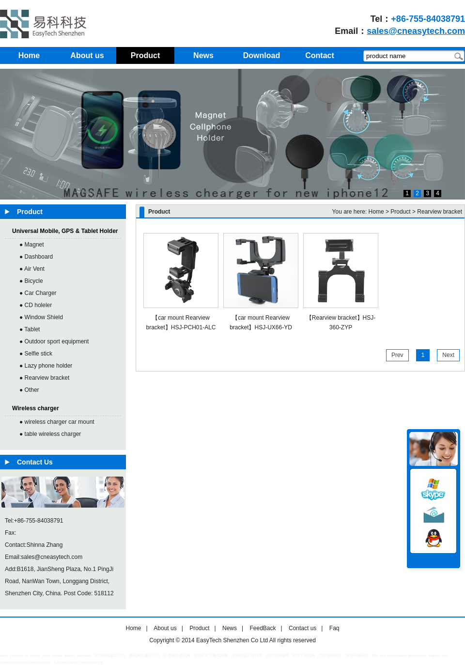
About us (165, 628)
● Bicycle (31, 281)
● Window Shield (41, 317)
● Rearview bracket (44, 377)
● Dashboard (36, 256)
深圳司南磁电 (277, 655)
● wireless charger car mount (56, 421)
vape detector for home (20, 655)
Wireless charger (35, 408)
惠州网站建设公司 (144, 655)
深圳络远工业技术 (247, 655)
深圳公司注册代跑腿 (210, 655)
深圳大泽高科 (303, 655)
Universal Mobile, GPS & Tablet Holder (65, 231)
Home (376, 211)
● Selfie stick (35, 353)
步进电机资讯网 (176, 655)
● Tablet (29, 329)
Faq (334, 628)
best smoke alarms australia (67, 655)
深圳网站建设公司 (109, 655)
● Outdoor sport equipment (54, 341)
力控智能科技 (330, 655)
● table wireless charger (50, 434)
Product (199, 628)
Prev (397, 355)
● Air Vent (32, 268)
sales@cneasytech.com (416, 31)
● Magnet (31, 244)
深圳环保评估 (357, 655)
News (229, 628)
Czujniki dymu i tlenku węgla (78, 662)
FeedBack (262, 628)
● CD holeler (35, 305)
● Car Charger (38, 293)
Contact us (302, 628)
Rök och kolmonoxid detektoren (399, 655)
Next (448, 355)
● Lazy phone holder (45, 365)
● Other (29, 390)
